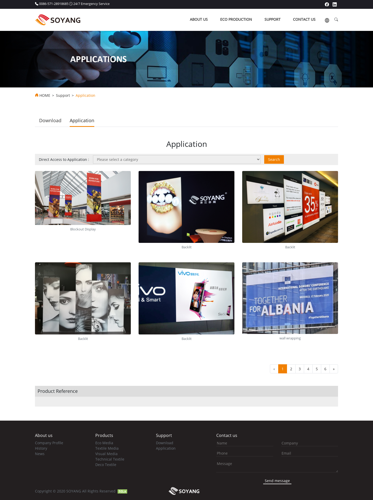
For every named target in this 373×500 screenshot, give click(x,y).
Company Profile (49, 442)
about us (199, 19)
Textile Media (107, 448)
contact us (304, 19)
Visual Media (106, 453)
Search (274, 159)
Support (63, 95)
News (40, 453)
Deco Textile (105, 464)
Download (50, 120)
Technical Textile (109, 459)
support (272, 19)
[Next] (333, 369)
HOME (44, 95)
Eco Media (104, 442)
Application (82, 120)
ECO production (236, 19)
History (41, 448)
